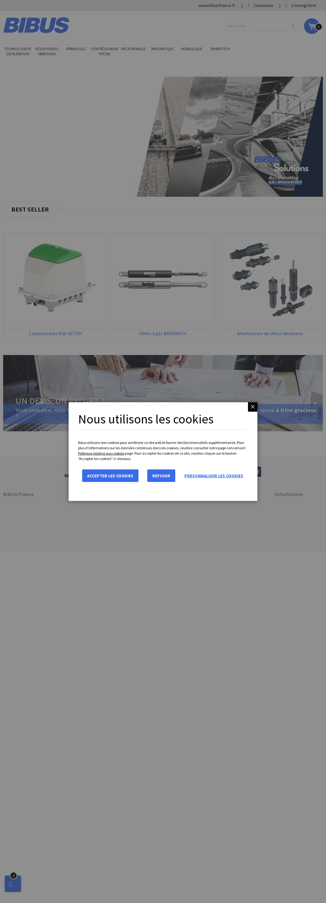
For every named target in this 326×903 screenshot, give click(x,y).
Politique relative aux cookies (101, 453)
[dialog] (163, 451)
